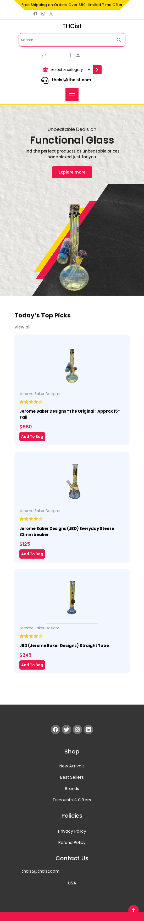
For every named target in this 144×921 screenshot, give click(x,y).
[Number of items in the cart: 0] (43, 55)
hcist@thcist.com (41, 871)
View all (22, 327)
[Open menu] (72, 94)
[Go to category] (97, 69)
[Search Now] (118, 39)
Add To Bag (32, 436)
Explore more (72, 172)
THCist (72, 26)
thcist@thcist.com (71, 80)
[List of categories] (69, 69)
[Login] (100, 55)
